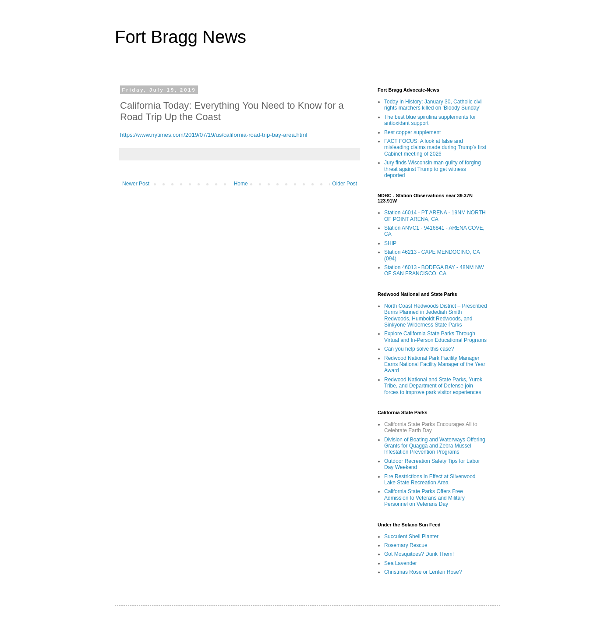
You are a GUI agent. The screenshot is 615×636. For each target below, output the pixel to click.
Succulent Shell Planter (411, 536)
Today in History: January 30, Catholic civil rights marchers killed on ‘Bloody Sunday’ (433, 105)
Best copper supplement (412, 132)
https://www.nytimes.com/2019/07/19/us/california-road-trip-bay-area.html (213, 134)
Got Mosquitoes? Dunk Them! (419, 554)
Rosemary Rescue (406, 545)
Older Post (344, 184)
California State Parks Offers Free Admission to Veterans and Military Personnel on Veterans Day (424, 497)
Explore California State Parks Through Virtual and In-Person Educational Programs (435, 336)
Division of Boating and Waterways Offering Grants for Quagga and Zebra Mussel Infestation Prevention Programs (434, 446)
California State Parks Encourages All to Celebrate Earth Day (430, 427)
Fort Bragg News (180, 36)
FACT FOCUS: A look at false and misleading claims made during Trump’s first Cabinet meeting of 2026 (435, 147)
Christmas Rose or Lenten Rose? (423, 572)
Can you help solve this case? (419, 349)
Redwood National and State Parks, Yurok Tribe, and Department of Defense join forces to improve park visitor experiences (433, 386)
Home (241, 184)
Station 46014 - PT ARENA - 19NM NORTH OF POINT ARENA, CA (435, 216)
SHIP (390, 243)
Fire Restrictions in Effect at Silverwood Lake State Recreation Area (430, 479)
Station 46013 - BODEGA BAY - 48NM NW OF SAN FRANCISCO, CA (434, 270)
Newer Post (135, 184)
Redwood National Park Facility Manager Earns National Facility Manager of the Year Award (434, 364)
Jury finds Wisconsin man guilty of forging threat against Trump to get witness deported (432, 169)
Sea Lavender (400, 563)
